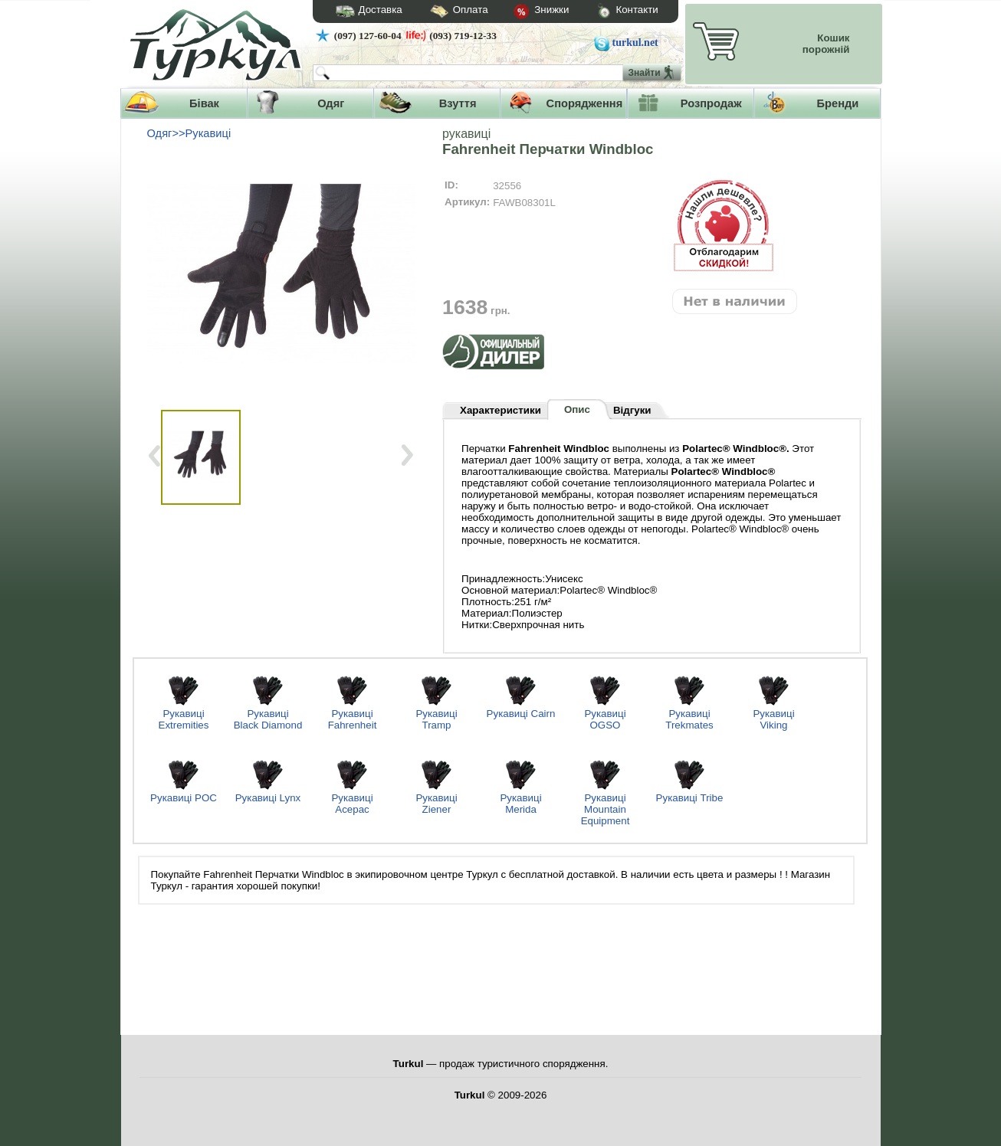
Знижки (528, 12)
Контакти (613, 12)
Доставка (364, 11)
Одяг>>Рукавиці (189, 133)
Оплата (445, 12)
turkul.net (635, 42)
